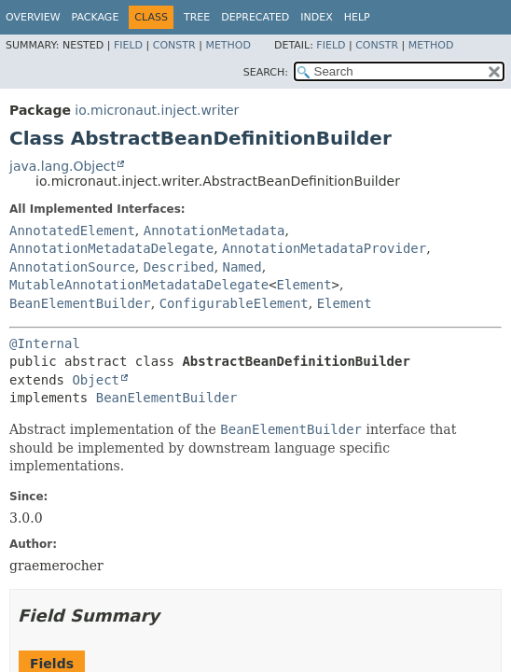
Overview (33, 17)
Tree (197, 17)
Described (179, 266)
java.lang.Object (62, 166)
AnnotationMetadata (214, 230)
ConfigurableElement (234, 303)
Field (128, 45)
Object (95, 379)
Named (242, 266)
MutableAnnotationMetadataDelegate (139, 284)
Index (316, 17)
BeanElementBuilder (80, 303)
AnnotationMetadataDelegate (111, 248)
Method (228, 45)
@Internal (44, 343)
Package (95, 17)
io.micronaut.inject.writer (157, 110)
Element (304, 284)
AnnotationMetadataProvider (324, 248)
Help (357, 17)
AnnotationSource (72, 266)
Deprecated (255, 17)
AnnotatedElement (72, 230)
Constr (174, 45)
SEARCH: (265, 72)
